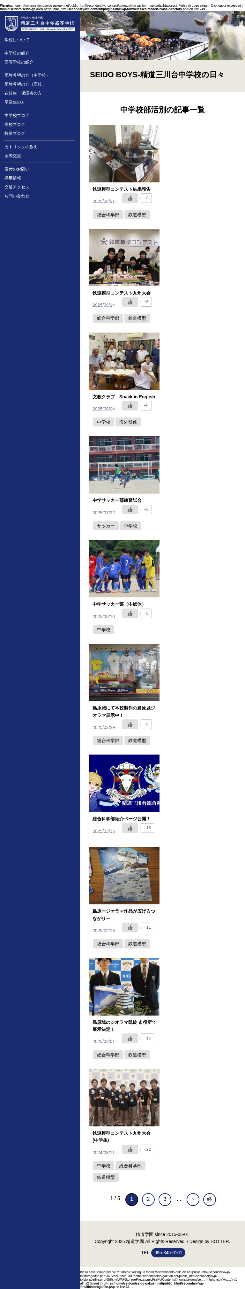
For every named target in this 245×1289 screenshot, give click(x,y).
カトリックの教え (21, 146)
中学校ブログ (16, 115)
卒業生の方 (14, 102)
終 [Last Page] (209, 1199)
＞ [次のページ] (193, 1199)
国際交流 (12, 155)
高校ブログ (14, 124)
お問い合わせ (16, 196)
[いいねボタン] (130, 198)
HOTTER (220, 1241)
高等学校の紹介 (18, 62)
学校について (16, 39)
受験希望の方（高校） (25, 84)
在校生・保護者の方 (23, 93)
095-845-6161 (168, 1252)
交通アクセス (16, 187)
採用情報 (12, 178)
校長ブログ (14, 133)
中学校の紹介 (16, 53)
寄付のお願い (16, 169)
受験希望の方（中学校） (27, 75)
